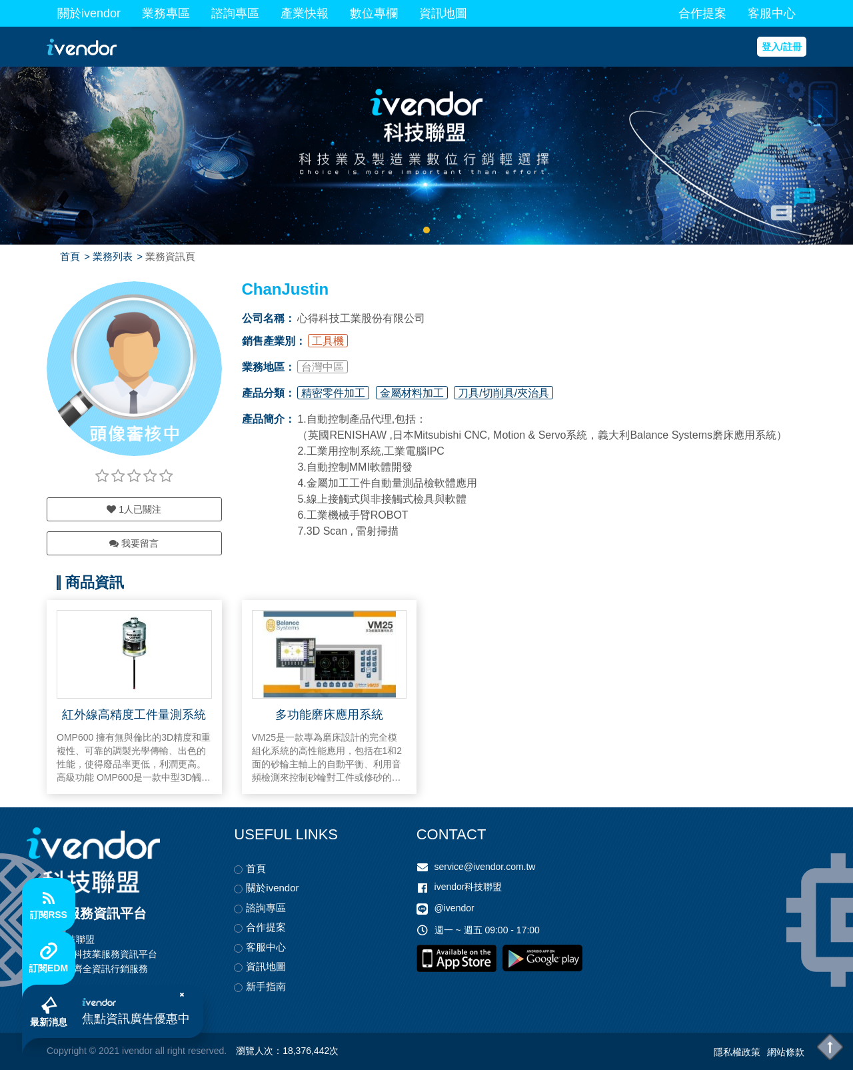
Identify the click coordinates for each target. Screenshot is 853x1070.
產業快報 (305, 13)
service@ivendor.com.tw (485, 866)
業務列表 (113, 256)
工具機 (328, 341)
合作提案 (702, 13)
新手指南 (266, 986)
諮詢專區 (235, 13)
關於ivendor (89, 13)
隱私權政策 (737, 1052)
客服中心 (772, 13)
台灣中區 (322, 367)
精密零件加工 (333, 393)
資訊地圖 (443, 13)
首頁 (70, 256)
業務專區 (166, 13)
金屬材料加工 (412, 393)
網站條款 (785, 1052)
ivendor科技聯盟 (468, 886)
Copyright (67, 1050)
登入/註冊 (782, 46)
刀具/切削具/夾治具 (503, 393)
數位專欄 (374, 13)
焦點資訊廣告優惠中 (136, 1019)
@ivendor (454, 908)
